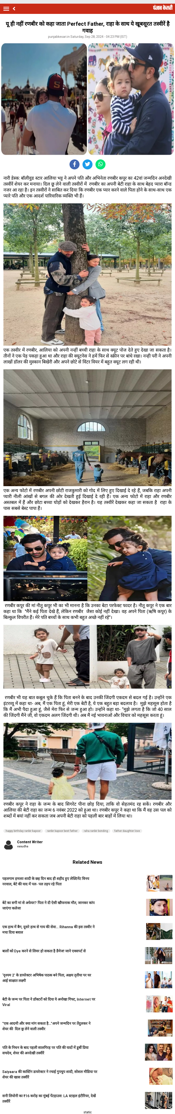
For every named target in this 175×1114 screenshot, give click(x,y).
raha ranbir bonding (96, 831)
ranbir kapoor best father (62, 831)
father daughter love (127, 831)
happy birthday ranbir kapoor (23, 831)
